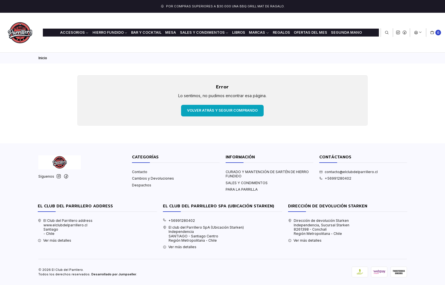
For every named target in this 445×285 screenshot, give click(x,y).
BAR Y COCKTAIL (146, 32)
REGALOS (281, 32)
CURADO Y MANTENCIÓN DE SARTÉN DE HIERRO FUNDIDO (267, 174)
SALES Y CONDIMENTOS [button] (204, 32)
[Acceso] (418, 32)
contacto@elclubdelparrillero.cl (348, 172)
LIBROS (238, 32)
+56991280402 (335, 178)
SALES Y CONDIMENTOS (247, 183)
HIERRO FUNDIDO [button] (110, 32)
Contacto (139, 172)
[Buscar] (387, 32)
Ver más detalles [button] (54, 240)
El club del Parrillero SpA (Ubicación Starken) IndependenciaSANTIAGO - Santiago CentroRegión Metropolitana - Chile (203, 234)
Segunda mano (346, 32)
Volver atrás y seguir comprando (222, 110)
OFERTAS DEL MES (310, 32)
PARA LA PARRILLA (242, 189)
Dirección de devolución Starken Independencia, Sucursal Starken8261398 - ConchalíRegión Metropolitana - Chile (318, 227)
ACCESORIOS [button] (74, 32)
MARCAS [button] (259, 32)
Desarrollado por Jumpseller (113, 274)
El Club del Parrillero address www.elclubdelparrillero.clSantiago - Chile (65, 227)
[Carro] (435, 32)
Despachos (141, 185)
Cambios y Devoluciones (153, 178)
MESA (170, 32)
